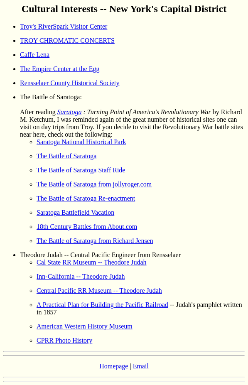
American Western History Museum (85, 326)
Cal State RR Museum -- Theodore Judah (92, 262)
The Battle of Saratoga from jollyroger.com (94, 184)
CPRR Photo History (64, 340)
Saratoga (69, 111)
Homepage (113, 366)
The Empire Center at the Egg (59, 68)
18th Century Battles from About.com (87, 226)
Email (141, 366)
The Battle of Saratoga (66, 155)
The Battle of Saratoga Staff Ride (81, 170)
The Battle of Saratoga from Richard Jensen (95, 240)
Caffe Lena (34, 54)
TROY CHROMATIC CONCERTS (67, 40)
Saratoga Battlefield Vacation (75, 212)
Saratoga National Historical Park (81, 141)
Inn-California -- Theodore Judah (81, 276)
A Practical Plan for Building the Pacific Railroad (102, 304)
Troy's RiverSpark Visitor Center (63, 26)
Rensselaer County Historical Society (70, 82)
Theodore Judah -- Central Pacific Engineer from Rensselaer (100, 254)
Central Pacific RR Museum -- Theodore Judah (99, 290)
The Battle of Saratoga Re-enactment (86, 198)
